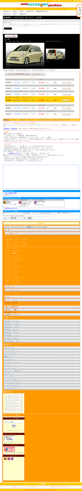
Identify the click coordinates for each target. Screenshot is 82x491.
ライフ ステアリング (14, 277)
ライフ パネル (11, 275)
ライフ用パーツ (11, 233)
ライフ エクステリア (14, 259)
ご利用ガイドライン (15, 153)
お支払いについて (11, 208)
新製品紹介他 (14, 448)
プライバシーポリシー (43, 487)
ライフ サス (10, 264)
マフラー (7, 365)
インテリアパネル (11, 380)
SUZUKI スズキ (11, 338)
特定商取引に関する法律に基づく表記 (60, 487)
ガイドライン (21, 487)
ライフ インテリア (13, 283)
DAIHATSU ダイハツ (13, 341)
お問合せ (6, 120)
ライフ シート (11, 272)
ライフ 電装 (10, 253)
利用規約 (14, 487)
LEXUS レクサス (11, 321)
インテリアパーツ (11, 388)
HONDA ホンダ (11, 329)
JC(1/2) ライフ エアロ (17, 239)
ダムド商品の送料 (10, 193)
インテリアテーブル (12, 385)
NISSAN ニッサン (12, 327)
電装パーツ (8, 356)
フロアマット (9, 374)
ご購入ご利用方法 (11, 307)
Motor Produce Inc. (40, 490)
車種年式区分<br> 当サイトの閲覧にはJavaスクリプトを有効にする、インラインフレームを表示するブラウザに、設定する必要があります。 (41, 177)
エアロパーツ (9, 348)
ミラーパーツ (9, 351)
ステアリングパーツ (12, 382)
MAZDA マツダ (11, 332)
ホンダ (7, 230)
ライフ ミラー (11, 248)
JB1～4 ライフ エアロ (16, 245)
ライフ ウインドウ (13, 251)
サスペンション (10, 368)
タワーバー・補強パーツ (14, 371)
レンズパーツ (9, 359)
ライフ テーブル (12, 280)
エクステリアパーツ (12, 362)
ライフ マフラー (12, 261)
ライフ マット (11, 269)
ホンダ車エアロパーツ (14, 290)
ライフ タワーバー (13, 267)
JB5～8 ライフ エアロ (16, 242)
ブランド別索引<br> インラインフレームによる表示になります (14, 403)
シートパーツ (9, 377)
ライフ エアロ (11, 236)
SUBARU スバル (11, 335)
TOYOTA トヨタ (11, 324)
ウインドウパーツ (11, 354)
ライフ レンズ (11, 256)
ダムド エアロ (11, 300)
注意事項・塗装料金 (10, 128)
